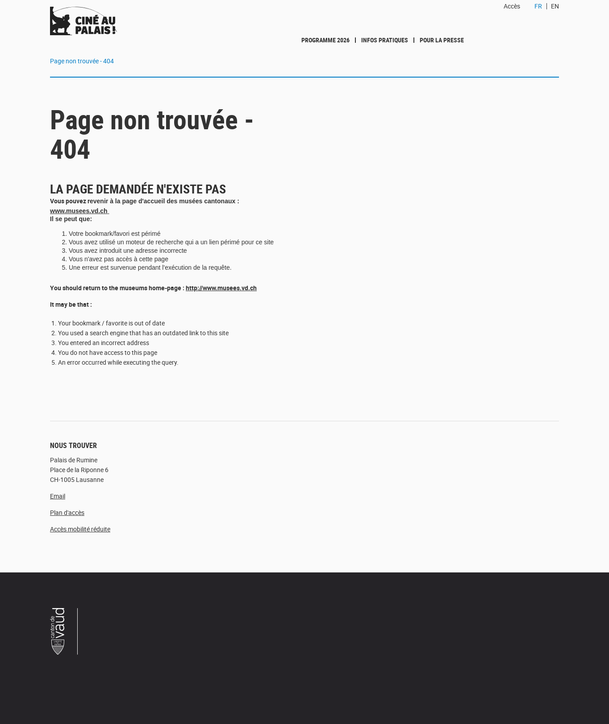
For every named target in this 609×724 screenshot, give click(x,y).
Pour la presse (442, 40)
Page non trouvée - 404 (82, 61)
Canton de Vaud (64, 632)
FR (538, 6)
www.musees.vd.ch (79, 210)
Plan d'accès (67, 512)
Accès (512, 6)
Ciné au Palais (108, 21)
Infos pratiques (384, 40)
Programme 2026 (325, 40)
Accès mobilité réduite (80, 529)
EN (555, 6)
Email (57, 496)
